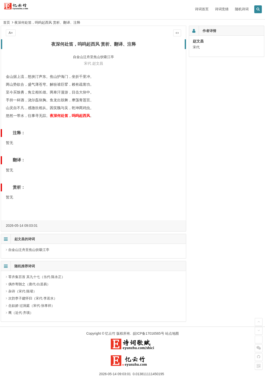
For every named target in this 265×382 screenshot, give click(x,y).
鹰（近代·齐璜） (20, 313)
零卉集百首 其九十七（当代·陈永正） (36, 277)
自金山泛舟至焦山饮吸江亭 (28, 250)
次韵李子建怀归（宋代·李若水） (32, 298)
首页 (6, 22)
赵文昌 (97, 63)
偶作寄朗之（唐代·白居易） (29, 284)
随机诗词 (242, 9)
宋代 (87, 63)
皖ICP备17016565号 (148, 333)
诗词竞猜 (222, 9)
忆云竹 (110, 333)
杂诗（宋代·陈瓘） (22, 291)
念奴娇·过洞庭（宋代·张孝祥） (31, 306)
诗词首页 (202, 9)
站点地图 (172, 333)
